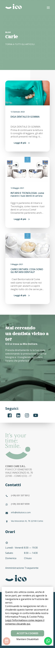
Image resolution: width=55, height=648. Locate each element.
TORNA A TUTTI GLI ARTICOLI (20, 44)
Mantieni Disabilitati (27, 639)
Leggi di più (20, 142)
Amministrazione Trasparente (22, 568)
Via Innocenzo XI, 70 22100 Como (27, 521)
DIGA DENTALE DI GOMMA (25, 116)
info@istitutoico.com (21, 512)
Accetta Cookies (27, 633)
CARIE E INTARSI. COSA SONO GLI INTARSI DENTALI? (27, 271)
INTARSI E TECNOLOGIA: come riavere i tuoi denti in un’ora (27, 194)
